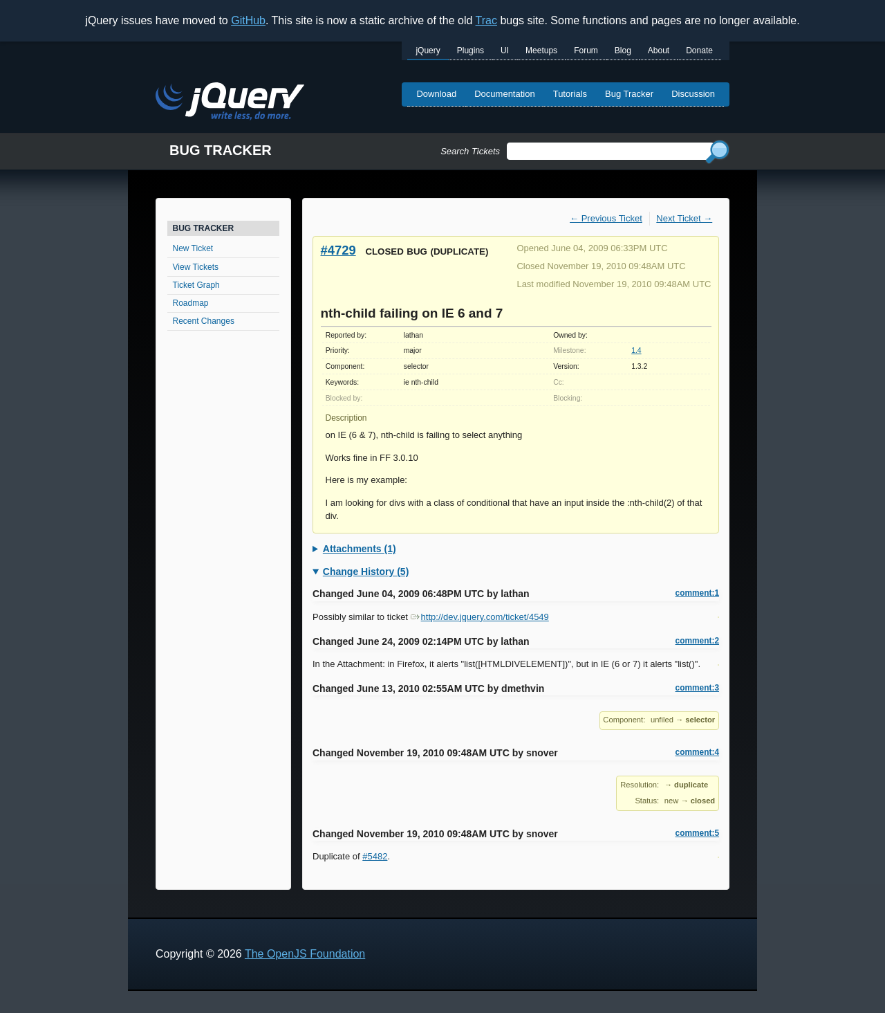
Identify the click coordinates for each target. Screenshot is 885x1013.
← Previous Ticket (606, 218)
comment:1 (697, 593)
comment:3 (697, 688)
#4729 (338, 250)
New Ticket (193, 248)
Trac (486, 20)
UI (505, 50)
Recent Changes (203, 321)
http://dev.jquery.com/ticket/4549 (480, 617)
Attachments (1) (359, 548)
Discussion (693, 94)
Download (436, 94)
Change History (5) (366, 571)
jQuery (428, 50)
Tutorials (570, 94)
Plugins (470, 50)
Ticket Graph (196, 285)
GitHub (248, 20)
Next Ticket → (684, 218)
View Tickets (195, 267)
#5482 (374, 856)
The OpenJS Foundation (305, 954)
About (658, 50)
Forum (586, 50)
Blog (623, 50)
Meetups (541, 50)
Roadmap (191, 303)
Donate (699, 50)
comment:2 (697, 641)
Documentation (504, 94)
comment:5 (697, 833)
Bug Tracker (629, 94)
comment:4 (697, 752)
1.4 (636, 350)
